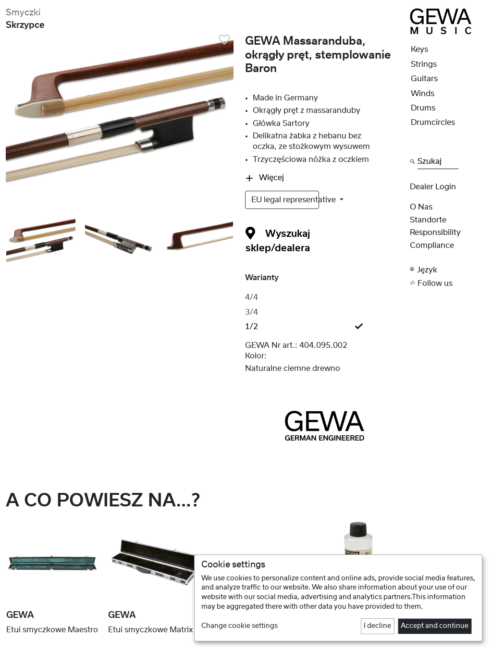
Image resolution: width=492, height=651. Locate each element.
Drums (423, 108)
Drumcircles (433, 122)
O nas (421, 207)
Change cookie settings (239, 626)
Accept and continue (434, 626)
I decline (377, 626)
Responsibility (435, 232)
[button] (448, 269)
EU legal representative (285, 200)
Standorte (428, 220)
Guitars (424, 79)
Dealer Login (433, 187)
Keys (419, 49)
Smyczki (23, 12)
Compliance (432, 245)
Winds (422, 94)
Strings (424, 64)
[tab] (325, 297)
